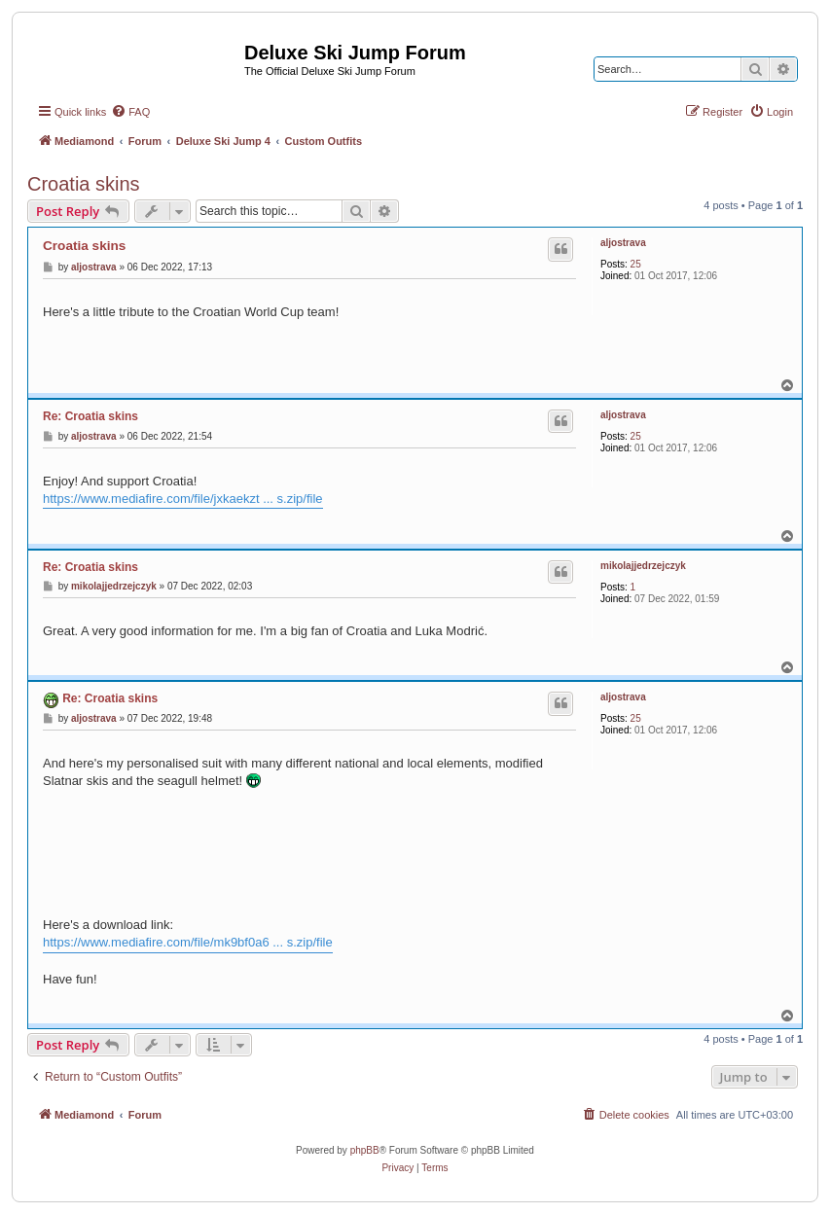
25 (636, 264)
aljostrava (623, 242)
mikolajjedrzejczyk (643, 565)
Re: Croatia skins (90, 416)
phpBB (364, 1150)
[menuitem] (130, 112)
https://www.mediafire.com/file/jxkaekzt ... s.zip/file (183, 498)
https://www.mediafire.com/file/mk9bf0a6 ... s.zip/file (188, 942)
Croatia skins (83, 184)
